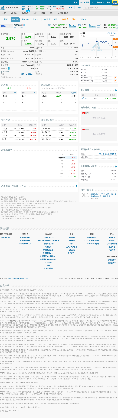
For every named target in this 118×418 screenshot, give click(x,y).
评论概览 (112, 237)
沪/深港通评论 (112, 244)
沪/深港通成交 (48, 253)
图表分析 (72, 237)
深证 (98, 27)
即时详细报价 (25, 241)
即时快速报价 (25, 237)
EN (14, 2)
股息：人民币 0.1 (27, 74)
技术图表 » (112, 33)
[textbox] (100, 8)
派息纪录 (72, 250)
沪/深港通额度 (48, 250)
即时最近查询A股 (25, 244)
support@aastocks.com (18, 278)
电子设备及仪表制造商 (107, 154)
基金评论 (112, 247)
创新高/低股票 (49, 244)
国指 (79, 25)
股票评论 (112, 241)
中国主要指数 (48, 268)
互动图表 (72, 241)
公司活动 (49, 262)
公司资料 (71, 253)
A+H (48, 265)
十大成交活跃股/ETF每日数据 (48, 241)
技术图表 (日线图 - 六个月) (14, 186)
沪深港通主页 (6, 237)
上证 (98, 25)
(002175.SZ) (19, 27)
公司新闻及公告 (71, 247)
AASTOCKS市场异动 (91, 244)
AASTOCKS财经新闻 (91, 241)
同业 (71, 244)
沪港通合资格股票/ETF (48, 256)
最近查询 (85, 90)
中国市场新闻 (92, 237)
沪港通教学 (112, 260)
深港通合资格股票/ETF (48, 259)
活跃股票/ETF (48, 237)
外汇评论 (112, 250)
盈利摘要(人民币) (89, 166)
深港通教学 (112, 263)
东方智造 (84, 98)
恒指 (49, 25)
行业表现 (48, 247)
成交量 (73, 93)
